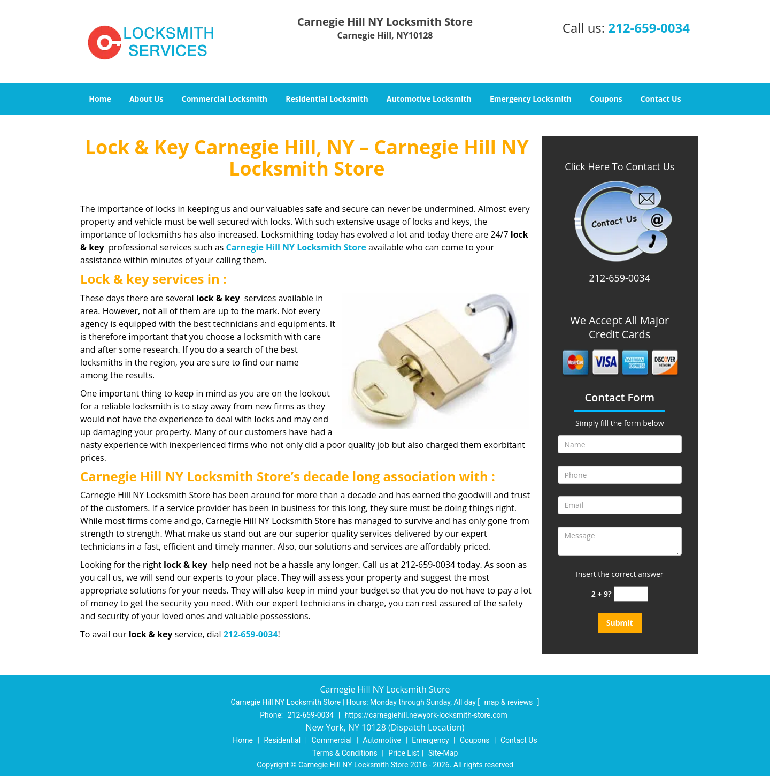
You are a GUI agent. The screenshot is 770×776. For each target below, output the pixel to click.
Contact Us (661, 99)
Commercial (332, 740)
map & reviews (509, 702)
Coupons (606, 99)
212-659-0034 (649, 27)
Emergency (430, 740)
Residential (282, 740)
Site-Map (443, 753)
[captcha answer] (631, 594)
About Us (146, 99)
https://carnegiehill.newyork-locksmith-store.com (426, 715)
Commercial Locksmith (224, 99)
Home (100, 99)
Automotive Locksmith (429, 99)
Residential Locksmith (327, 99)
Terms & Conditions (345, 753)
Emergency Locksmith (531, 99)
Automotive (382, 740)
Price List (403, 753)
